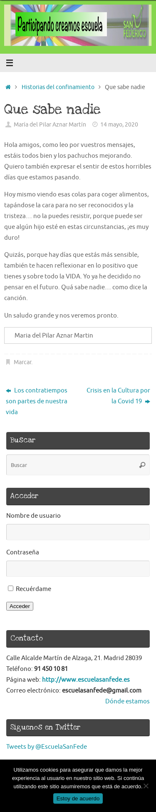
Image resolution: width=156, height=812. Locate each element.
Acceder (20, 606)
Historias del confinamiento (58, 87)
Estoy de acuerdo (78, 798)
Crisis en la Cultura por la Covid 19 (118, 395)
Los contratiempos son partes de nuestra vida (36, 401)
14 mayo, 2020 (119, 124)
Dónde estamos (127, 701)
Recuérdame (33, 589)
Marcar (22, 362)
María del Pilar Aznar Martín (50, 124)
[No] (145, 786)
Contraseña (22, 552)
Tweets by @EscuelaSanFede (46, 746)
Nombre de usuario (33, 516)
